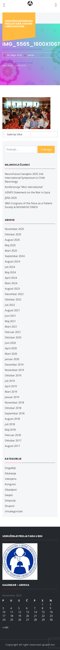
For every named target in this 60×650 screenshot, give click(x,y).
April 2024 (11, 278)
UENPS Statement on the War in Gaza (27, 192)
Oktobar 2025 (13, 234)
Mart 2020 (11, 353)
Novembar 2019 (14, 370)
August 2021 (12, 310)
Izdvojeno (10, 479)
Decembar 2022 (14, 294)
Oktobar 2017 (13, 440)
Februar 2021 (13, 332)
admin (31, 55)
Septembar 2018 (14, 413)
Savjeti (9, 495)
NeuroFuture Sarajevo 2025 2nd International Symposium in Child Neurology (25, 177)
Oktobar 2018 (13, 408)
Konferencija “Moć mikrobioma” (24, 187)
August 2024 (12, 261)
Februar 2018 (13, 435)
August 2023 (12, 288)
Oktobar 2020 (13, 337)
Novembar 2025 (14, 229)
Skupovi (9, 506)
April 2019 (11, 386)
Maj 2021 (10, 321)
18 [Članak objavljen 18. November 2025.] (11, 616)
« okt (5, 627)
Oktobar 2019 (13, 375)
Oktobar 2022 (13, 299)
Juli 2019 (10, 381)
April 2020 (11, 348)
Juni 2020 (10, 343)
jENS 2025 (11, 198)
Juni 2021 (10, 316)
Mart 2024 (11, 283)
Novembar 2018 (14, 402)
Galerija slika (14, 134)
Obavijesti (11, 489)
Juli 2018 (10, 424)
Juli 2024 (10, 267)
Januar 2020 (12, 359)
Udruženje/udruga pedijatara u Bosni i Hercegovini (19, 23)
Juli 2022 (10, 305)
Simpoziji (10, 500)
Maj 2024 (10, 272)
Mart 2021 (11, 326)
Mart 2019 (11, 391)
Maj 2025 (10, 245)
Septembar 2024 (14, 256)
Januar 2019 (12, 397)
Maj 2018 (10, 429)
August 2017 (12, 446)
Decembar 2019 (14, 364)
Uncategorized (13, 511)
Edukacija (10, 473)
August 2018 (12, 419)
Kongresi (10, 484)
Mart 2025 (11, 250)
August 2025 (12, 240)
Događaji (10, 468)
